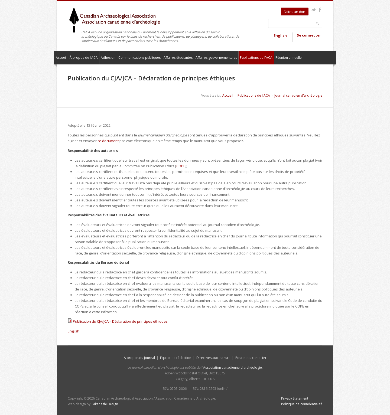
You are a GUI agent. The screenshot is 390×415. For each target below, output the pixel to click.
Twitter (313, 10)
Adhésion (108, 57)
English (280, 35)
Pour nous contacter (71, 70)
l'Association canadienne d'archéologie (232, 367)
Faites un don (294, 11)
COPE (180, 166)
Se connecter (309, 35)
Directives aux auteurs (213, 357)
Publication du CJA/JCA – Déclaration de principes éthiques (120, 321)
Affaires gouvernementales (216, 57)
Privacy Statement (294, 398)
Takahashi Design (104, 404)
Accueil (61, 57)
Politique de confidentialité (301, 404)
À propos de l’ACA (84, 57)
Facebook (319, 10)
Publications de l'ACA (256, 57)
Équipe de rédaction (175, 357)
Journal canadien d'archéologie (298, 95)
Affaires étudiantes (178, 57)
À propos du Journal (139, 357)
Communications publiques (139, 57)
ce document (108, 140)
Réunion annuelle (288, 57)
